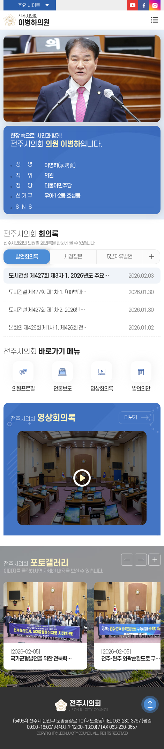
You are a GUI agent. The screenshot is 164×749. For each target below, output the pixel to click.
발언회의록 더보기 (151, 256)
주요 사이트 (29, 5)
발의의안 (141, 389)
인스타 (155, 5)
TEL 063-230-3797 (123, 721)
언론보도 (62, 389)
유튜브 (132, 5)
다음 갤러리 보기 (141, 560)
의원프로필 (23, 389)
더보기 (130, 417)
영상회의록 (101, 389)
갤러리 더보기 (154, 560)
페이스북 (143, 5)
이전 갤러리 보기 (127, 560)
